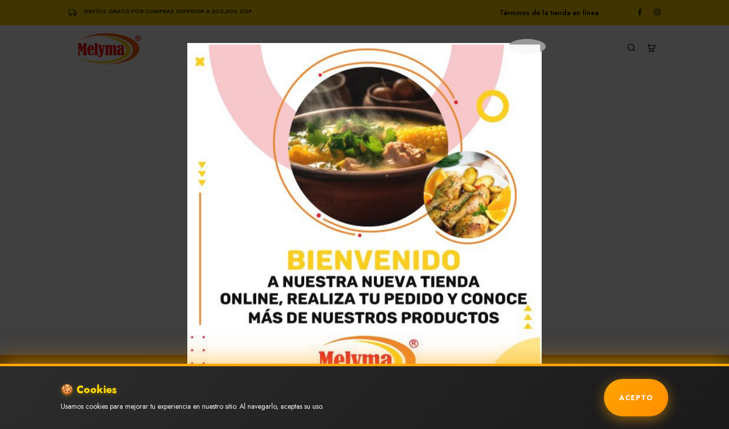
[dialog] (364, 220)
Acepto (636, 398)
